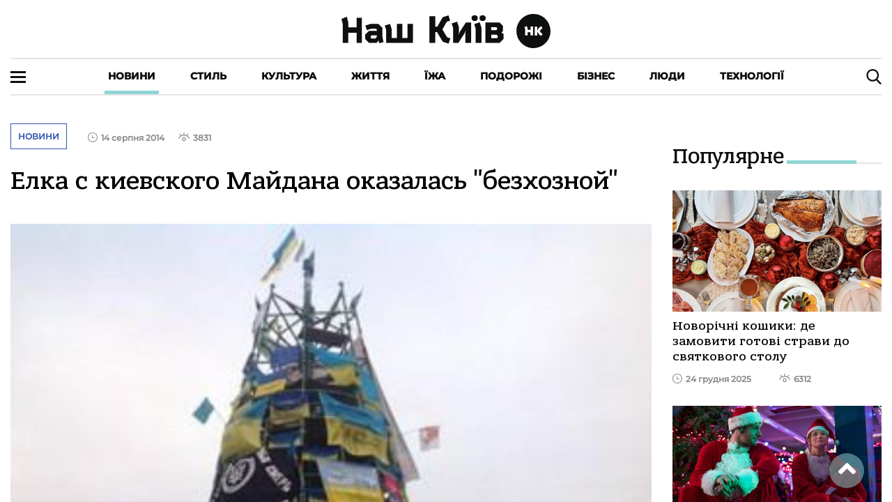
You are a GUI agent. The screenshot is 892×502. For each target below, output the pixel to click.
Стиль (208, 76)
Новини (131, 76)
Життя (370, 76)
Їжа (434, 76)
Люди (667, 76)
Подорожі (511, 76)
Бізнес (596, 76)
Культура (288, 76)
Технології (752, 76)
